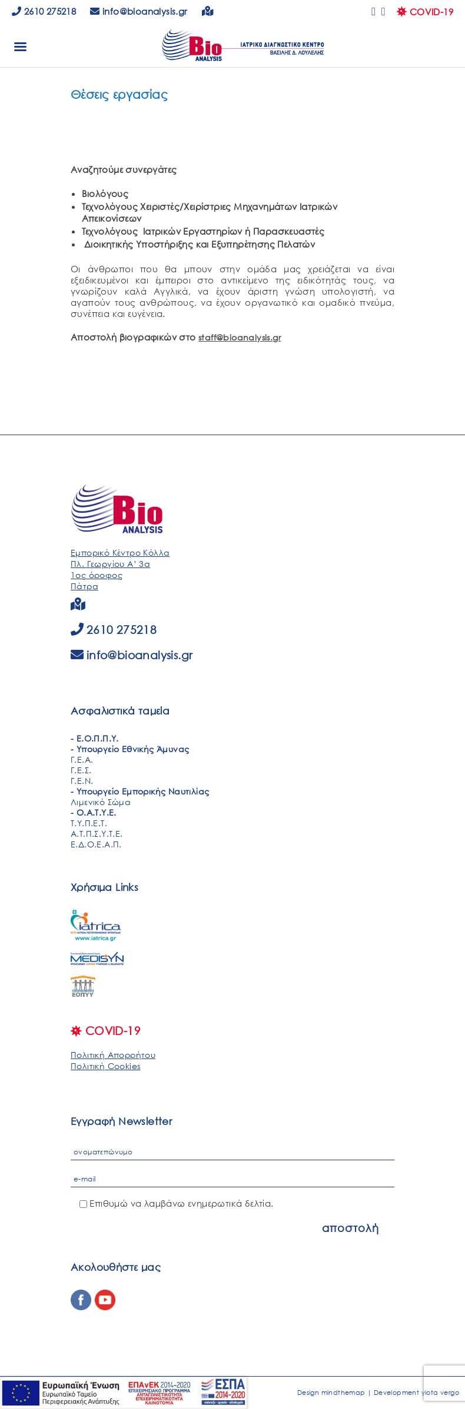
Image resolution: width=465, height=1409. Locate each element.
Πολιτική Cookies (105, 1065)
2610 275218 (44, 11)
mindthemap (343, 1392)
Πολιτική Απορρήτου (113, 1054)
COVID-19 (425, 12)
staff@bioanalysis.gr (239, 337)
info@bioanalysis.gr (140, 655)
